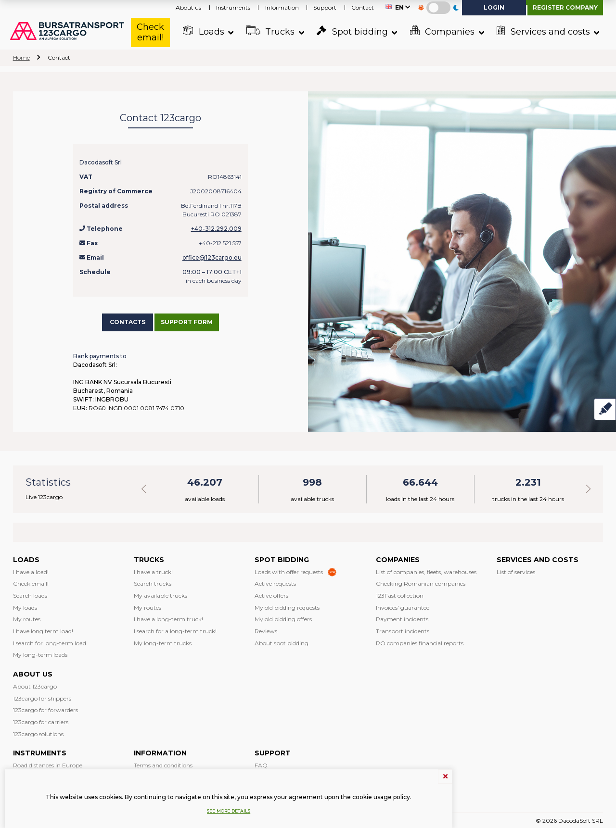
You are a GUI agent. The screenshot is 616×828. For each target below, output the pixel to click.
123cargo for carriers (40, 720)
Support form (193, 321)
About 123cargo (35, 685)
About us (188, 7)
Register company (565, 7)
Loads (202, 31)
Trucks (269, 31)
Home (21, 57)
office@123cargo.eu (212, 257)
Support (324, 7)
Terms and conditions (163, 763)
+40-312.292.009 (216, 228)
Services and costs (542, 31)
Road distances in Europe (47, 763)
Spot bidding (351, 31)
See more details (228, 811)
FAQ (261, 763)
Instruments (233, 7)
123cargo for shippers (42, 696)
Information (282, 7)
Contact (362, 7)
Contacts (127, 321)
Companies (441, 31)
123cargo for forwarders (45, 708)
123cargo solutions (38, 732)
